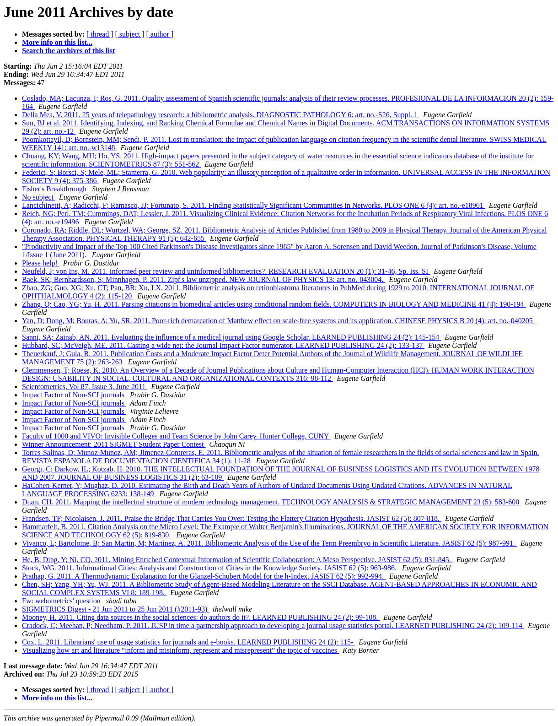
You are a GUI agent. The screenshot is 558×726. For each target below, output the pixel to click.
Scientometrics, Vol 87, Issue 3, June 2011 (84, 386)
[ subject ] (130, 34)
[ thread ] (99, 34)
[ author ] (160, 34)
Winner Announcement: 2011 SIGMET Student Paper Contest (114, 444)
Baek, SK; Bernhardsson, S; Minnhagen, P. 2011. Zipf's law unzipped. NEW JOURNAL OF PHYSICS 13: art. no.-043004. (203, 279)
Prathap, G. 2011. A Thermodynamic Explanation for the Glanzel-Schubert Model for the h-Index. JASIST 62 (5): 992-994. (204, 576)
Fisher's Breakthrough (55, 189)
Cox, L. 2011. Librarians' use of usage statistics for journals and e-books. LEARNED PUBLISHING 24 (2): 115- (188, 642)
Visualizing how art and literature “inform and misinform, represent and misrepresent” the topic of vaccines (180, 650)
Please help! (40, 263)
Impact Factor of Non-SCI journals (74, 395)
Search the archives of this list (68, 50)
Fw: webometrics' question (62, 601)
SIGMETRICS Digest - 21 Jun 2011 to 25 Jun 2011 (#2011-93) (115, 609)
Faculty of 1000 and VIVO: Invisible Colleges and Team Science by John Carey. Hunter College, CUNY (176, 436)
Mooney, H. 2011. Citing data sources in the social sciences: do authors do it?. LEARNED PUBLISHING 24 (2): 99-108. (201, 617)
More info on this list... (57, 42)
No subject (38, 197)
